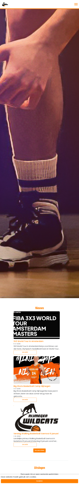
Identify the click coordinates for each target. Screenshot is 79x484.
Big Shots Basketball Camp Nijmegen (32, 386)
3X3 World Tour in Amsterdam (28, 341)
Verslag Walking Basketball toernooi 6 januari (36, 433)
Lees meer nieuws (39, 450)
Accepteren (39, 481)
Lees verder (25, 352)
